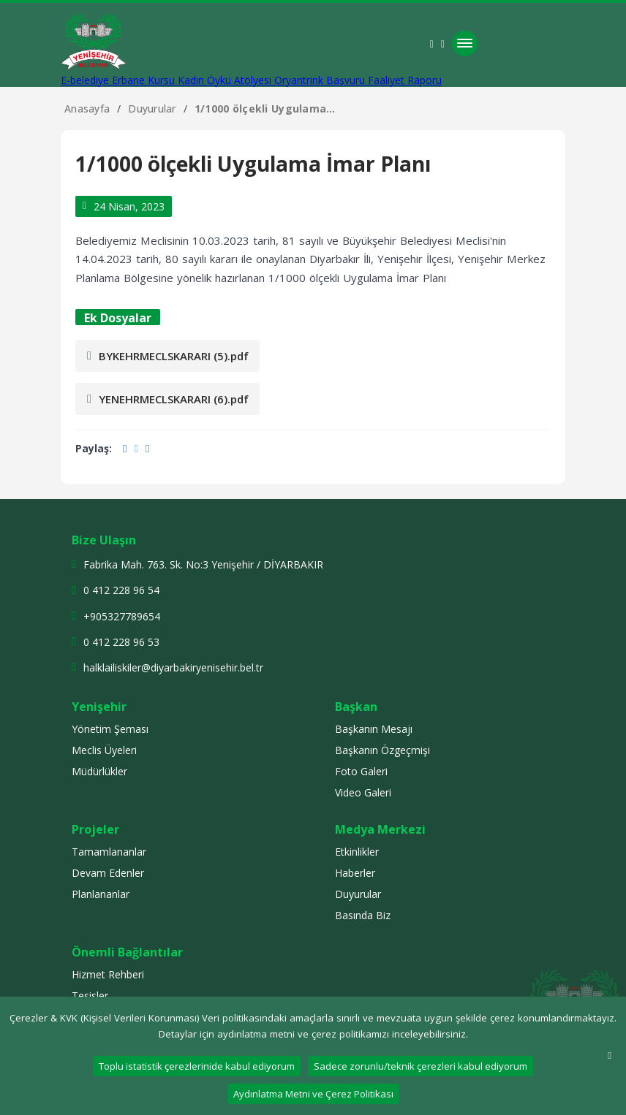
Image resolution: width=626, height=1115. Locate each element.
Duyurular (152, 108)
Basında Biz (363, 915)
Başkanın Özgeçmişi (382, 750)
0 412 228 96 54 (121, 590)
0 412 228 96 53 (121, 642)
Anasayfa (87, 108)
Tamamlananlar (109, 852)
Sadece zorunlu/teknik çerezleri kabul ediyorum (420, 1066)
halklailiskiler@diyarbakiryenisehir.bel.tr (173, 667)
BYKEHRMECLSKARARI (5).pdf (168, 356)
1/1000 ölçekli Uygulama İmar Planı (260, 108)
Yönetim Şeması (110, 729)
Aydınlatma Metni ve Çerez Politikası (313, 1093)
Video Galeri (363, 792)
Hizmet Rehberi (108, 974)
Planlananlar (100, 894)
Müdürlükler (99, 771)
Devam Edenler (108, 873)
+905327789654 (121, 616)
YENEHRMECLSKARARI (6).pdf (168, 399)
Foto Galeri (361, 771)
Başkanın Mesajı (373, 729)
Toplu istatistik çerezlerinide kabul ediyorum (197, 1066)
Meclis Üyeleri (104, 750)
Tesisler (90, 995)
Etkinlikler (357, 852)
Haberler (355, 873)
